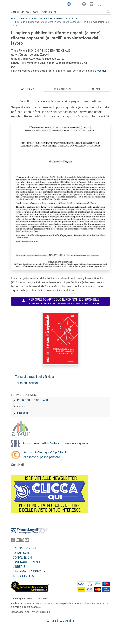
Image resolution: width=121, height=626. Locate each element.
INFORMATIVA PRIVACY (29, 571)
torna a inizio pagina (60, 620)
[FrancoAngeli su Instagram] (22, 540)
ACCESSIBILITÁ (23, 576)
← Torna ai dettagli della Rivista (32, 377)
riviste (24, 18)
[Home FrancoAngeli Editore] (24, 4)
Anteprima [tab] (27, 89)
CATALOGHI (21, 553)
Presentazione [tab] (63, 89)
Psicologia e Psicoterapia (32, 400)
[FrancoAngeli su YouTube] (27, 540)
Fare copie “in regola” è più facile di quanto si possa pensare (45, 455)
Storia (21, 406)
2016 (74, 18)
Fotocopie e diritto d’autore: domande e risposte (55, 443)
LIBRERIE (19, 566)
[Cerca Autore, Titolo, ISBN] (62, 12)
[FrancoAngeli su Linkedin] (18, 540)
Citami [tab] (96, 89)
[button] (68, 4)
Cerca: (14, 12)
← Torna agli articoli (24, 383)
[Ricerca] (108, 12)
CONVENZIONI (23, 557)
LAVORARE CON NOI (27, 562)
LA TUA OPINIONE (25, 548)
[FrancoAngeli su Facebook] (13, 540)
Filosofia (22, 413)
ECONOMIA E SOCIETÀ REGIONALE (49, 18)
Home (14, 18)
